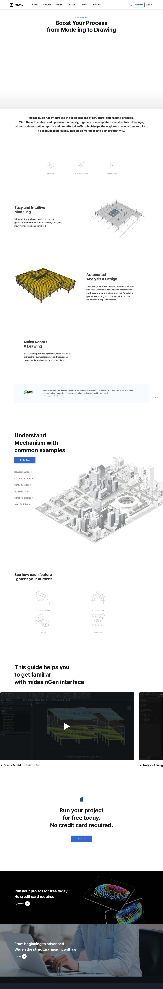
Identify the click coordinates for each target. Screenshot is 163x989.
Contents (47, 4)
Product (35, 4)
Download (38, 980)
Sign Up (85, 977)
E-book (60, 980)
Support (72, 4)
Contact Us (37, 984)
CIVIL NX (12, 973)
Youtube (61, 984)
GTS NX (12, 980)
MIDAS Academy (40, 977)
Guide (37, 743)
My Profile (86, 973)
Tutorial (20, 934)
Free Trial (97, 4)
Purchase (139, 5)
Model (28, 743)
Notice (36, 987)
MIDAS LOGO (16, 4)
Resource (60, 4)
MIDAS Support (40, 973)
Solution (60, 977)
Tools (84, 4)
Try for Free (25, 461)
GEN (11, 977)
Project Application (64, 973)
